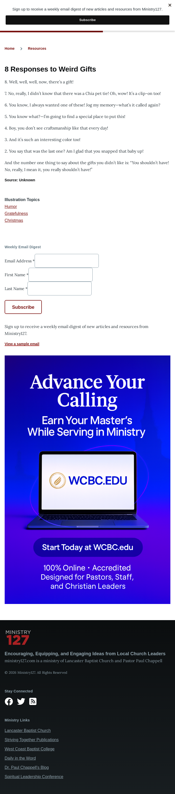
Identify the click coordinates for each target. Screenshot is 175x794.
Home (10, 48)
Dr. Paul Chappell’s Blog (27, 767)
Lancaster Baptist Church (28, 730)
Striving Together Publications (32, 740)
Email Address (20, 260)
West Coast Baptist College (29, 749)
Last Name (16, 288)
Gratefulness (16, 213)
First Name (16, 274)
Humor (11, 206)
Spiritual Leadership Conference (34, 777)
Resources (37, 48)
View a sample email (22, 344)
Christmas (14, 220)
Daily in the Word (20, 758)
